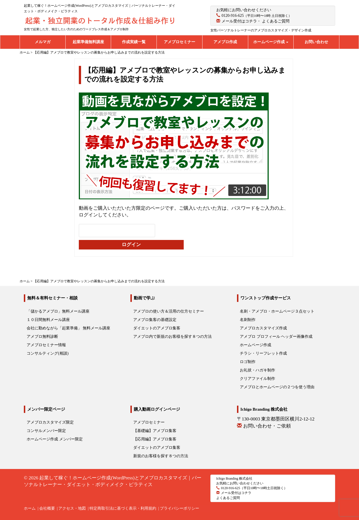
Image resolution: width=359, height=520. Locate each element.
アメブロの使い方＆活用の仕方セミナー (168, 311)
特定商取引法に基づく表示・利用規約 (122, 508)
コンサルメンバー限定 (46, 431)
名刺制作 (248, 320)
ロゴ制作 (248, 362)
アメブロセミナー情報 (46, 345)
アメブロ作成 (225, 42)
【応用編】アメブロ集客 (154, 439)
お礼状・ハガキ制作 (257, 370)
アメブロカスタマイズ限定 (50, 422)
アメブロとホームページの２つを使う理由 (277, 387)
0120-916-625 (233, 15)
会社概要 (47, 508)
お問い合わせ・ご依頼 (267, 426)
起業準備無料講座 (88, 42)
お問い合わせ (316, 42)
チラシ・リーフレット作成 (263, 353)
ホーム (30, 508)
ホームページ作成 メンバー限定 (55, 439)
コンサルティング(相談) (47, 353)
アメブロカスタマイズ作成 (263, 328)
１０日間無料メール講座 (48, 320)
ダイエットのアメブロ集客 (156, 328)
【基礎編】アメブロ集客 (154, 431)
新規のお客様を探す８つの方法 (160, 456)
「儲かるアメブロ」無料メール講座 (58, 311)
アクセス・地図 (72, 508)
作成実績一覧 (134, 42)
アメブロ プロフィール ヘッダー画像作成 (276, 336)
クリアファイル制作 (257, 378)
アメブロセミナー (179, 42)
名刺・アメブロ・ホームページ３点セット (277, 311)
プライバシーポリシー (179, 508)
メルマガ (42, 42)
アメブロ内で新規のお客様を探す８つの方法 (172, 336)
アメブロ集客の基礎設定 (154, 320)
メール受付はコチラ (239, 21)
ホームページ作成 (271, 42)
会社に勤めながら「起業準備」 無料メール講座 (68, 328)
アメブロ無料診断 (42, 336)
